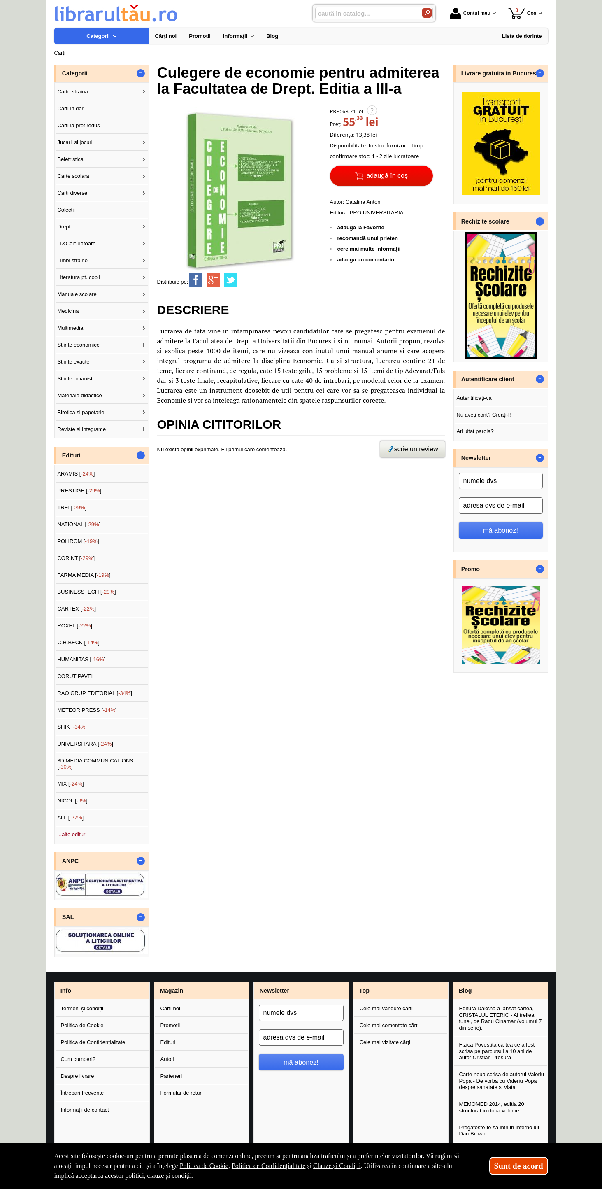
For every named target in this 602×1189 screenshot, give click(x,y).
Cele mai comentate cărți (389, 1025)
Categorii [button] (75, 73)
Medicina (68, 311)
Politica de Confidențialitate (93, 1042)
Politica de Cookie (82, 1025)
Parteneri (171, 1076)
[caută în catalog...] (365, 13)
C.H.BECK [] (78, 642)
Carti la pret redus (78, 125)
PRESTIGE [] (79, 490)
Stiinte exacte (73, 362)
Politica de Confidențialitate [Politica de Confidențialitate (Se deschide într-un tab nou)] (269, 1165)
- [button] (140, 73)
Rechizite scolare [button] (485, 221)
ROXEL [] (74, 625)
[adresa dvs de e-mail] (501, 505)
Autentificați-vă (473, 398)
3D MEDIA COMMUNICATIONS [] (95, 764)
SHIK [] (72, 727)
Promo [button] (470, 569)
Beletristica (70, 159)
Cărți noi (170, 1008)
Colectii (66, 210)
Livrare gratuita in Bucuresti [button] (500, 73)
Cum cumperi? (78, 1059)
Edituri (168, 1042)
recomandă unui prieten (367, 238)
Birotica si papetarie (80, 412)
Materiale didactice (79, 395)
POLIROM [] (78, 541)
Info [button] (65, 990)
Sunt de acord (518, 1165)
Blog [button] (465, 990)
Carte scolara (73, 176)
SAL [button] (68, 917)
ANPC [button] (70, 861)
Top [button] (364, 990)
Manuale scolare (76, 294)
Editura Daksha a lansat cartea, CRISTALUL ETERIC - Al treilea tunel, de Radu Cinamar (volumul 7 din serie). (500, 1018)
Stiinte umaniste (76, 378)
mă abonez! (500, 530)
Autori (167, 1059)
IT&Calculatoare (76, 243)
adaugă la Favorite (360, 227)
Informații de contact (85, 1110)
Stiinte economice (78, 345)
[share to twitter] (230, 280)
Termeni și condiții (82, 1008)
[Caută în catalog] (427, 13)
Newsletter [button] (476, 458)
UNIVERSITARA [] (85, 744)
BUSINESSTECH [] (86, 592)
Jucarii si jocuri (74, 142)
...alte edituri (71, 834)
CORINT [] (76, 558)
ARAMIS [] (76, 474)
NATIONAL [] (78, 524)
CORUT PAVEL (75, 676)
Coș (522, 13)
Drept (63, 227)
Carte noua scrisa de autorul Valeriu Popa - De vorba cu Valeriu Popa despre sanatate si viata (501, 1080)
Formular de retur (181, 1093)
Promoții (170, 1025)
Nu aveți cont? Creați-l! (483, 415)
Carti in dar (70, 108)
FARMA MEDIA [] (83, 575)
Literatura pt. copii (78, 277)
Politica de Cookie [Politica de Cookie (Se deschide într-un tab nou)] (204, 1165)
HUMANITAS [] (81, 659)
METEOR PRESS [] (87, 710)
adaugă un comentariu (366, 259)
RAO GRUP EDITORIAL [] (94, 693)
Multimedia (70, 328)
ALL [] (70, 817)
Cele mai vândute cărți (386, 1008)
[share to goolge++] (213, 280)
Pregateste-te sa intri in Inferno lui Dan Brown (499, 1130)
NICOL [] (72, 800)
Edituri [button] (71, 455)
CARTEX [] (76, 609)
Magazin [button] (171, 990)
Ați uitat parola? (474, 431)
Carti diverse (72, 193)
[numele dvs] (501, 481)
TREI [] (71, 507)
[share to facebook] (195, 280)
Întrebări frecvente (82, 1093)
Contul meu (470, 13)
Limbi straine (72, 260)
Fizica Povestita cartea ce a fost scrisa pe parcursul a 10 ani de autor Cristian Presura (497, 1051)
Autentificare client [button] (487, 379)
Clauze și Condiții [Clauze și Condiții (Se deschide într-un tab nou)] (337, 1165)
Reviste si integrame (81, 429)
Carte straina (72, 92)
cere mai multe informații (369, 249)
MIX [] (70, 784)
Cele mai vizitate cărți (385, 1042)
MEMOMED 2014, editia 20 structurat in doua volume (491, 1107)
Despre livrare (77, 1076)
